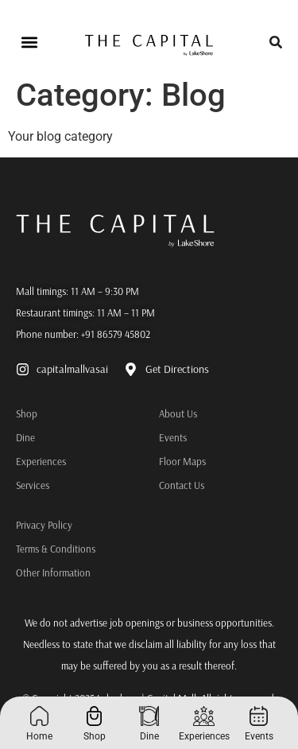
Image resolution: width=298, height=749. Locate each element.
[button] (29, 42)
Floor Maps (182, 461)
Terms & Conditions (55, 548)
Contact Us (181, 485)
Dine (20, 437)
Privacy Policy (44, 524)
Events (173, 437)
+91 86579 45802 (115, 334)
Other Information (53, 572)
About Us (178, 413)
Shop (20, 413)
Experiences (20, 461)
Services (20, 485)
